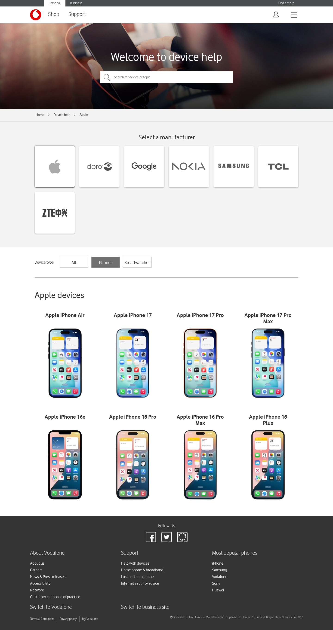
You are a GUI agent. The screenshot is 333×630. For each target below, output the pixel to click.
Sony (216, 583)
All (73, 262)
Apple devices (59, 295)
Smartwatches (137, 262)
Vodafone (219, 576)
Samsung (219, 570)
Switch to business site (145, 607)
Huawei (218, 590)
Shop (53, 14)
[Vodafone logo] (35, 14)
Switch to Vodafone (51, 607)
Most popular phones (234, 553)
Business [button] (76, 3)
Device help (62, 115)
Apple (84, 115)
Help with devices (135, 563)
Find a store (286, 3)
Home (40, 115)
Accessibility (40, 583)
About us (37, 563)
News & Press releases (47, 576)
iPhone (217, 563)
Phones (105, 262)
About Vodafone (47, 553)
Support (77, 14)
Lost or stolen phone (137, 576)
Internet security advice (140, 583)
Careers (36, 570)
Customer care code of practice (55, 596)
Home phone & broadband (142, 570)
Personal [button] (55, 3)
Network (37, 590)
